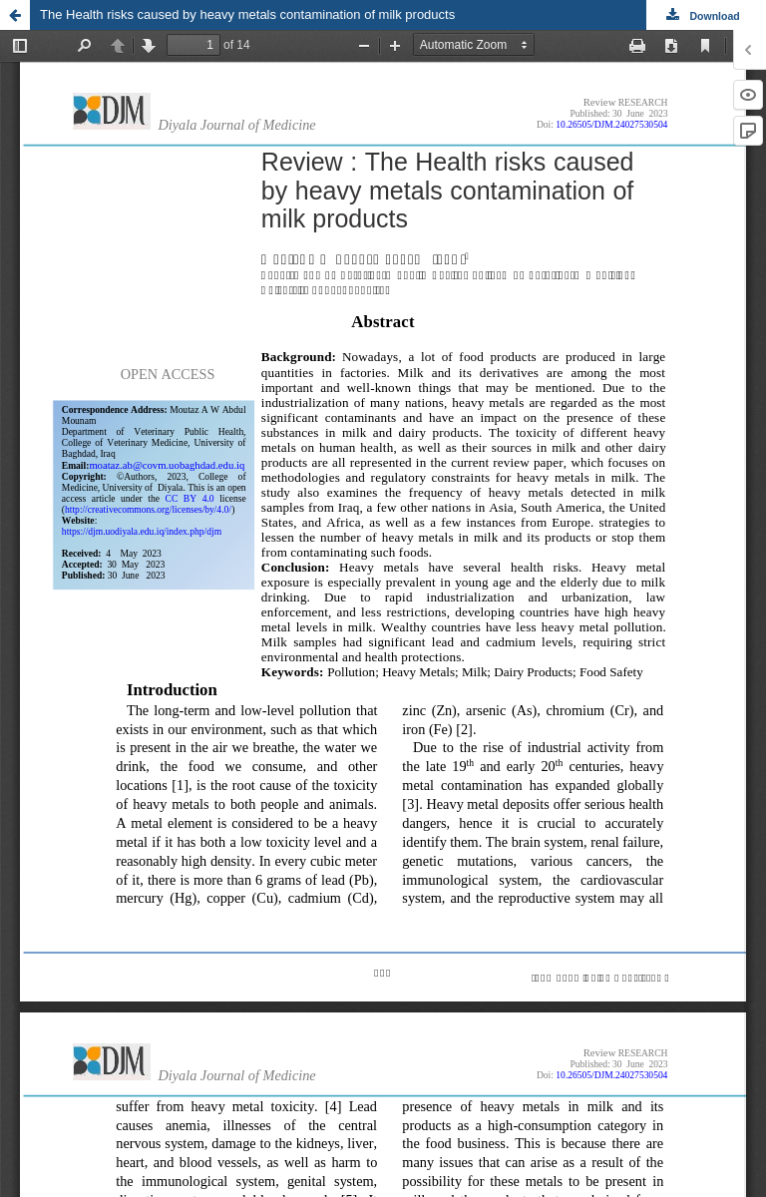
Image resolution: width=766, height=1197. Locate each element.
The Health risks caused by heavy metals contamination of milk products (247, 14)
